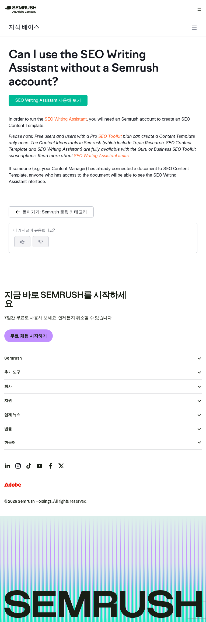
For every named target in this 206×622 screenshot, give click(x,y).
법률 (8, 429)
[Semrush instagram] (18, 466)
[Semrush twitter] (61, 466)
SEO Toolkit (110, 136)
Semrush (13, 358)
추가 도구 (12, 372)
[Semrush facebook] (50, 466)
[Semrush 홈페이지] (20, 9)
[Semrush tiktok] (28, 466)
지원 (8, 400)
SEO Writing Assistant (65, 119)
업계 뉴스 (12, 415)
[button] (41, 241)
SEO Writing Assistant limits (101, 155)
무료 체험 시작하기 (28, 335)
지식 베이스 (24, 27)
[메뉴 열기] (199, 9)
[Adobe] (12, 485)
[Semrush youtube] (39, 466)
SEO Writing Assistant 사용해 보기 (48, 100)
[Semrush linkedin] (7, 466)
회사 (8, 386)
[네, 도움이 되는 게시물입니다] (22, 241)
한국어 (10, 442)
